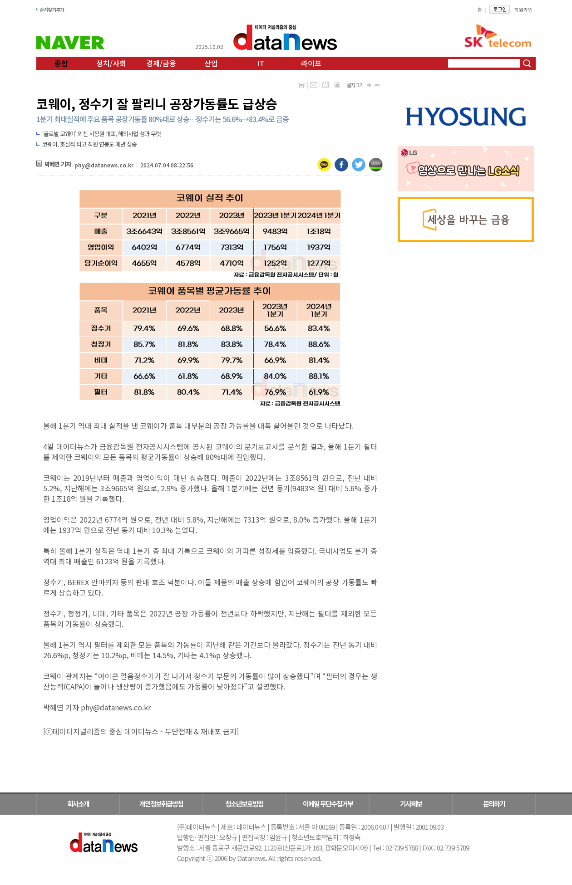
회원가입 (523, 9)
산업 (211, 63)
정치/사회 (111, 63)
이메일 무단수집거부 (328, 803)
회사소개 (78, 803)
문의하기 (494, 803)
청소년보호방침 (244, 803)
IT (261, 63)
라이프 (311, 63)
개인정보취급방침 (161, 803)
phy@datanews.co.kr (103, 165)
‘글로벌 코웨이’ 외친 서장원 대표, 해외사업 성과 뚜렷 (101, 133)
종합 (61, 63)
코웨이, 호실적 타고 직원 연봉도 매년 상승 (89, 144)
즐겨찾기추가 (51, 9)
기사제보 (411, 803)
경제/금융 (161, 63)
